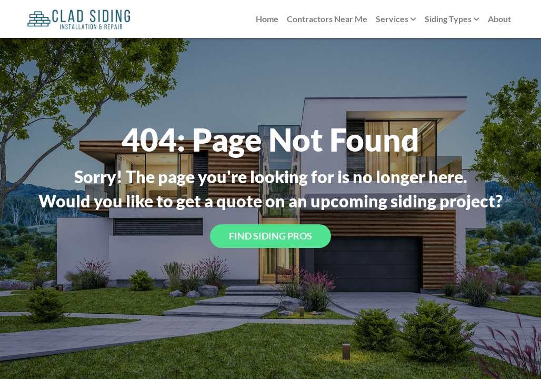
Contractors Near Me (327, 19)
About (499, 19)
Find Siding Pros (270, 236)
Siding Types (452, 19)
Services (396, 19)
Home (267, 19)
